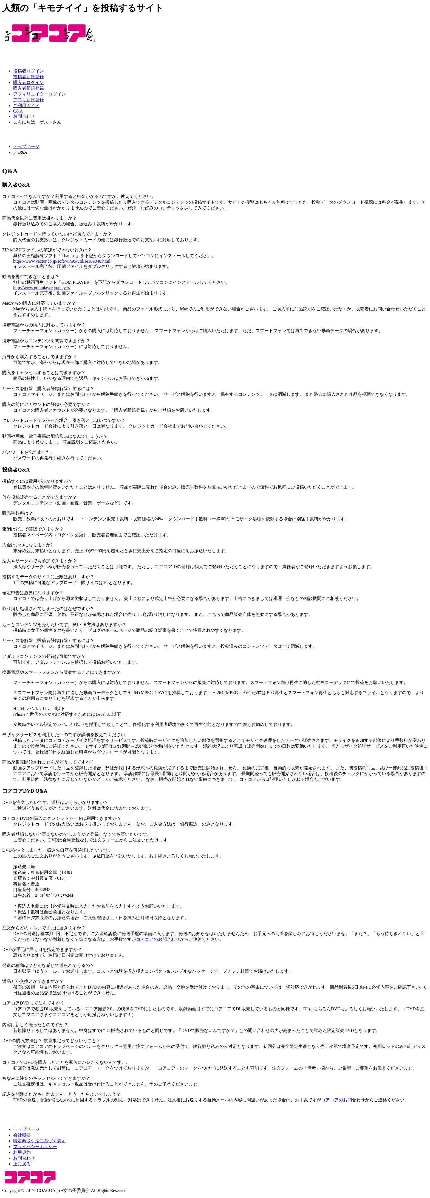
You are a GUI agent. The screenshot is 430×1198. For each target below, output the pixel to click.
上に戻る (22, 1163)
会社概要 (22, 1135)
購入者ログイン (28, 82)
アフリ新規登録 (28, 99)
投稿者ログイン (28, 71)
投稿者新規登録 (28, 76)
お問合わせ (24, 116)
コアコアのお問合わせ (158, 939)
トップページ (26, 146)
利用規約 (22, 1152)
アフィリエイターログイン (39, 94)
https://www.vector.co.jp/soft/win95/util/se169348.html (62, 261)
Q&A (18, 111)
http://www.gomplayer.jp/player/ (41, 287)
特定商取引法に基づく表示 (39, 1140)
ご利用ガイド (26, 105)
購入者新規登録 (28, 88)
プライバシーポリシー (35, 1146)
